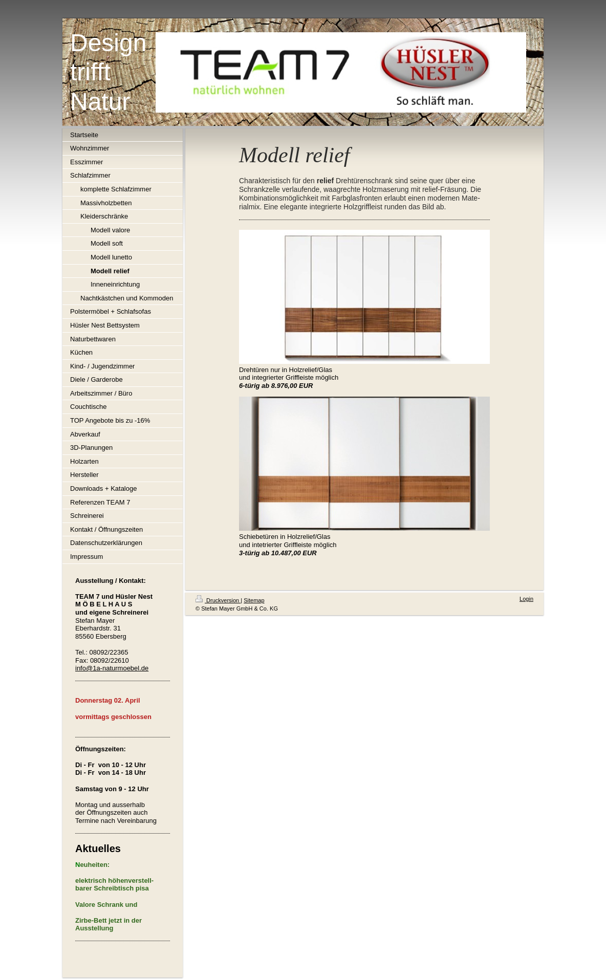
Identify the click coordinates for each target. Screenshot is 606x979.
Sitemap (254, 600)
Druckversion (218, 600)
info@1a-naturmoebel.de (111, 668)
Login (526, 599)
